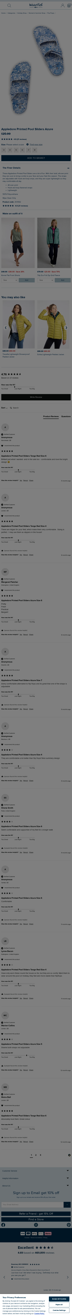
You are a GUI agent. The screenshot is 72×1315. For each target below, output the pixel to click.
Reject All (59, 1305)
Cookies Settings (59, 1310)
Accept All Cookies (59, 1299)
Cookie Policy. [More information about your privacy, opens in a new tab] (39, 1314)
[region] (36, 1304)
